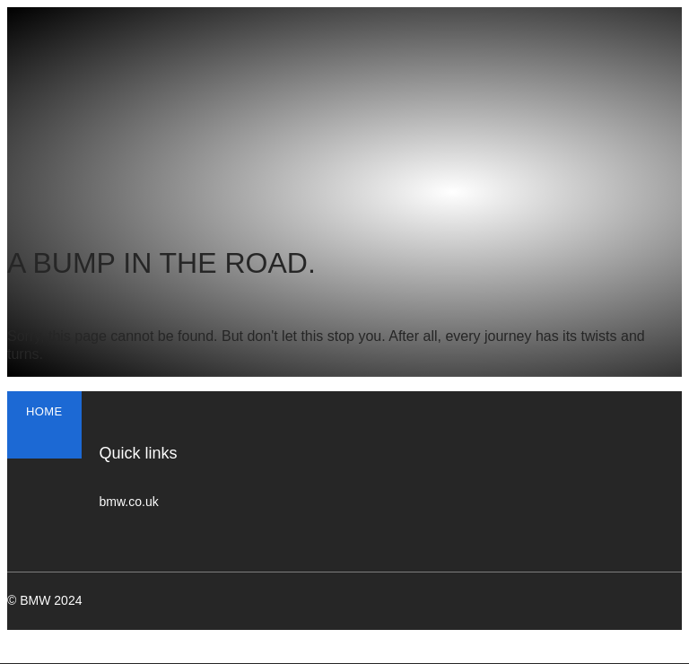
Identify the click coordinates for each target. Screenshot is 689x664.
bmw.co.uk (129, 501)
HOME (44, 411)
